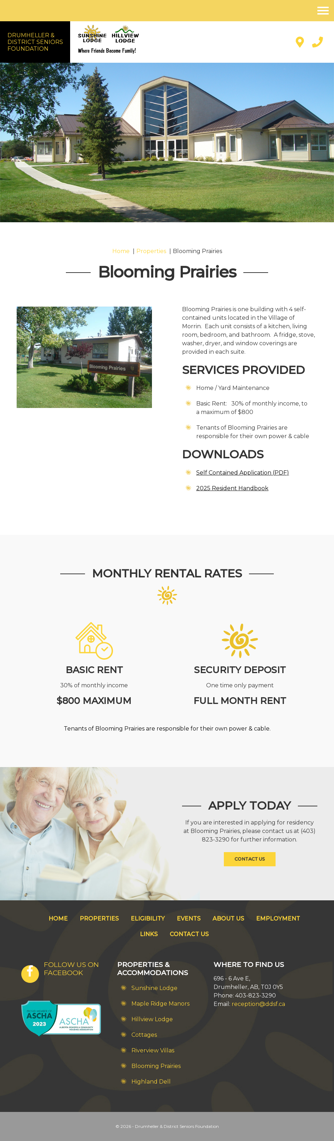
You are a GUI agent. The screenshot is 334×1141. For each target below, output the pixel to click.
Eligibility (148, 918)
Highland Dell (151, 1081)
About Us (228, 918)
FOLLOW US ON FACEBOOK (71, 968)
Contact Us (249, 859)
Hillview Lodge (152, 1019)
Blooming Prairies (156, 1066)
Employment (278, 918)
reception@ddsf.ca (258, 1004)
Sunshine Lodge (154, 988)
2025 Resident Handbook (232, 488)
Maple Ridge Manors (160, 1003)
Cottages (144, 1034)
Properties (99, 918)
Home (58, 918)
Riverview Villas (152, 1050)
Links (149, 934)
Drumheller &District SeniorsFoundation (35, 42)
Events (188, 918)
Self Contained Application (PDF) (242, 472)
